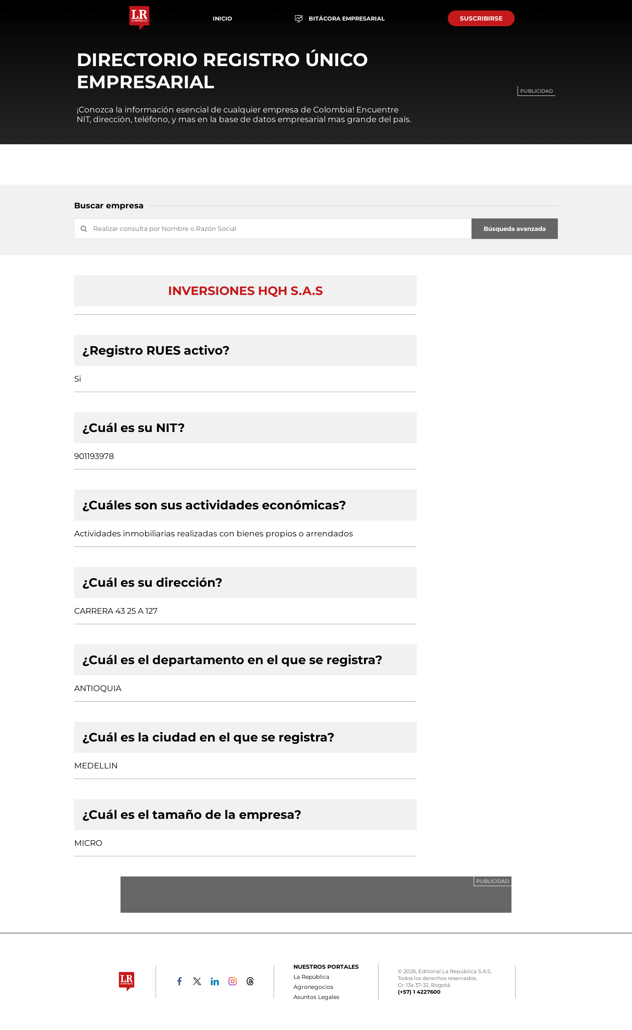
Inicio (222, 18)
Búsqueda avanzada (515, 229)
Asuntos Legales (316, 997)
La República (311, 976)
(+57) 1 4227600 (419, 991)
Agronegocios (313, 987)
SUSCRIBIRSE (481, 18)
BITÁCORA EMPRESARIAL (340, 18)
